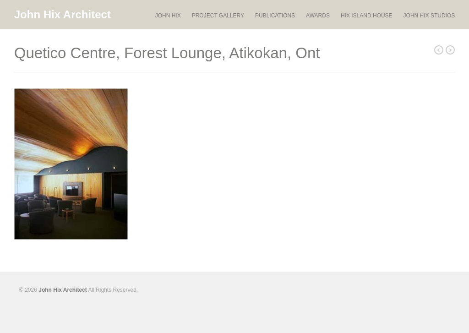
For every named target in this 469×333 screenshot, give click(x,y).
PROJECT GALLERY (218, 16)
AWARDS (318, 15)
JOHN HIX (168, 16)
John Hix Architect (62, 14)
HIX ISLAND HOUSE (367, 15)
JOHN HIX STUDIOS (429, 15)
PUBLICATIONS (275, 16)
